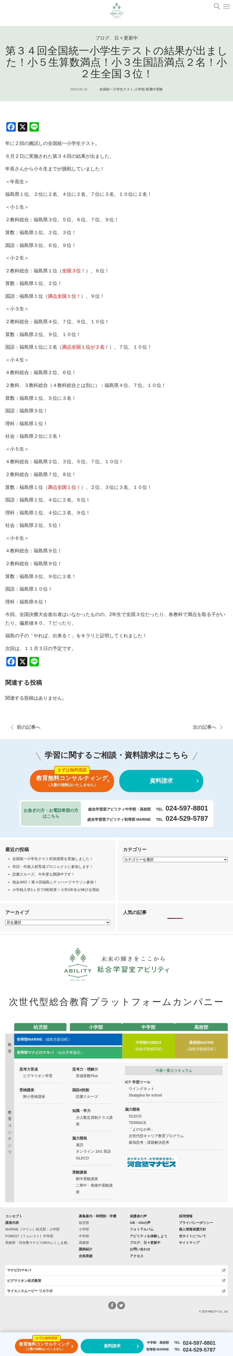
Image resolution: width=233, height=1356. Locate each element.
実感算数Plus (87, 1076)
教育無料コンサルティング (72, 781)
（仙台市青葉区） (50, 1052)
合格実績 (85, 1256)
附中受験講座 (87, 1179)
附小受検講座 (34, 1096)
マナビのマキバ (19, 1270)
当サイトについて (192, 1236)
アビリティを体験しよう (148, 1236)
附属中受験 (154, 89)
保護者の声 (138, 1216)
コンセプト (13, 1216)
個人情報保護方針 (192, 1229)
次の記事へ (204, 727)
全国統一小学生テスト (116, 89)
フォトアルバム (142, 1229)
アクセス (136, 1256)
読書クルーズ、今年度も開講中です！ (43, 874)
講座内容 (12, 1223)
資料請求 (161, 780)
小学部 (139, 89)
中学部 (84, 1236)
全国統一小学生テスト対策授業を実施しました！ (52, 859)
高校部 (84, 1243)
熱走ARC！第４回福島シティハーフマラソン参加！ (54, 882)
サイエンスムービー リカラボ (30, 1291)
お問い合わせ (140, 1249)
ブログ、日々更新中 (145, 1243)
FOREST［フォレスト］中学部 (29, 1236)
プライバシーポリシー (196, 1223)
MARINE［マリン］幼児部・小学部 (32, 1229)
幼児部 (84, 1223)
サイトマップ (189, 1243)
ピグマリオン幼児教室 (24, 1281)
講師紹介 (85, 1249)
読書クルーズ (87, 1096)
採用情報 (186, 1216)
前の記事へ (28, 727)
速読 (79, 1145)
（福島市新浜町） (44, 1039)
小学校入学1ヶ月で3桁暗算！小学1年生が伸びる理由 (55, 890)
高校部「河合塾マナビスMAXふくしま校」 (38, 1243)
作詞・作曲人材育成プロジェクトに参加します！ (52, 867)
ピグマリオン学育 (38, 1076)
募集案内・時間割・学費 (97, 1216)
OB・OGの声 (140, 1223)
